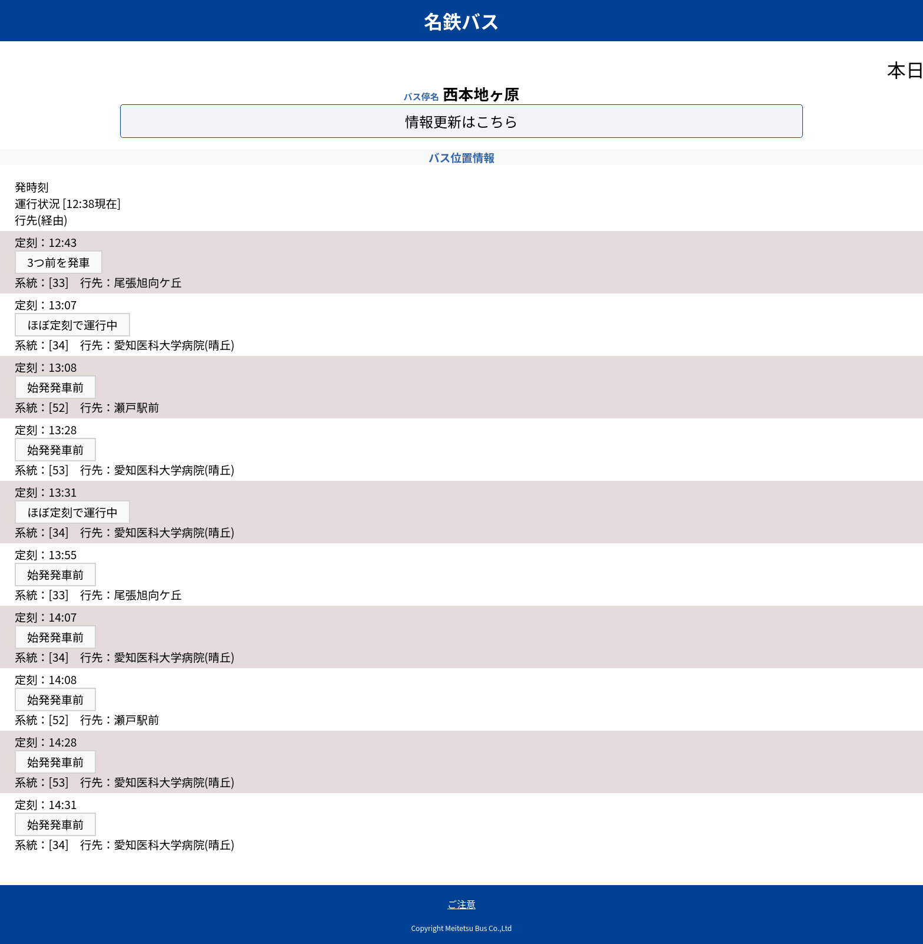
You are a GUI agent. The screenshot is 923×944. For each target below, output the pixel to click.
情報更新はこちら (461, 121)
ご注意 (461, 904)
